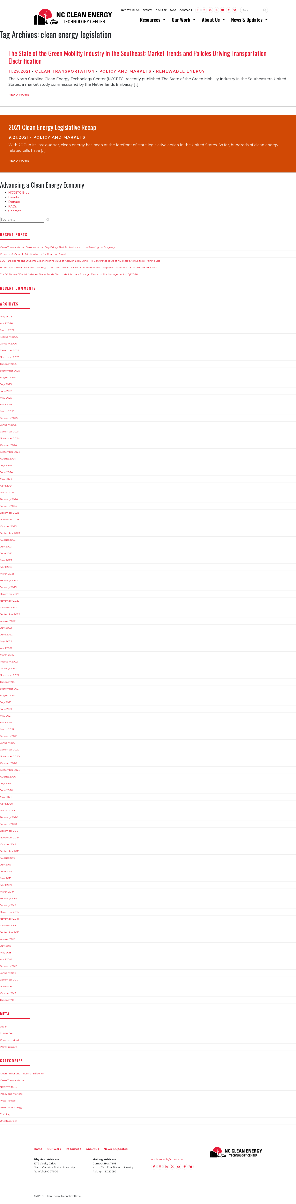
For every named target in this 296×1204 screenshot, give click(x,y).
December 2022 (9, 594)
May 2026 (6, 316)
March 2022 (7, 655)
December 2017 (9, 979)
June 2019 (6, 871)
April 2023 (6, 567)
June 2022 (6, 634)
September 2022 (10, 614)
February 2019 (8, 898)
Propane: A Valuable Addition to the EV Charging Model (33, 254)
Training (5, 1114)
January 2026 (8, 343)
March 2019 (7, 891)
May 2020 (6, 797)
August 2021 (7, 695)
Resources (151, 19)
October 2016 (8, 1000)
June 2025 (6, 391)
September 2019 (9, 851)
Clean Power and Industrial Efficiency (22, 1073)
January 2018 (8, 973)
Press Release (7, 1100)
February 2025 (8, 418)
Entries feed (7, 1033)
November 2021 (9, 675)
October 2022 (8, 607)
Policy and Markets (125, 71)
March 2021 (7, 729)
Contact (185, 10)
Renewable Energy (180, 71)
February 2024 (9, 499)
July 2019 (5, 864)
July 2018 (5, 945)
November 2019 (9, 837)
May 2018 (6, 952)
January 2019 (8, 905)
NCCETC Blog (130, 10)
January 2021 (8, 743)
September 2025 (10, 370)
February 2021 (8, 736)
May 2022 (6, 641)
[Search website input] (250, 10)
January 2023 (8, 587)
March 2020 (7, 810)
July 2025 (6, 384)
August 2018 (7, 939)
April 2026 (6, 323)
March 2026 (7, 330)
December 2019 (9, 830)
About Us (211, 19)
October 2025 (8, 364)
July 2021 (5, 702)
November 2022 (9, 600)
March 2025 (7, 411)
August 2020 (8, 776)
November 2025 (9, 357)
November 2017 (9, 986)
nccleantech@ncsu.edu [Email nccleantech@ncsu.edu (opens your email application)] (167, 1159)
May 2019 (5, 878)
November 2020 (10, 756)
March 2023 (7, 573)
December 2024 (9, 431)
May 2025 (6, 397)
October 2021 (8, 682)
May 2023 (6, 560)
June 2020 (6, 790)
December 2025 (9, 350)
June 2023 (6, 553)
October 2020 (8, 763)
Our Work (182, 19)
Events (148, 10)
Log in (3, 1026)
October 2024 (8, 445)
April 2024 (6, 485)
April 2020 (6, 803)
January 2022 (8, 668)
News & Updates (247, 19)
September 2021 (9, 688)
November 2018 (9, 918)
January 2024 (8, 506)
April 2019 (6, 885)
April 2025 (6, 404)
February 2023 (9, 580)
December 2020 (10, 749)
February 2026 (9, 337)
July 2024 (6, 465)
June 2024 (6, 472)
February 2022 (9, 661)
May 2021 (5, 715)
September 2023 (10, 533)
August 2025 (7, 377)
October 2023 (8, 526)
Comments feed (9, 1040)
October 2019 (8, 844)
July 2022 (6, 627)
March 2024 (7, 492)
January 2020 (8, 824)
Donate (161, 10)
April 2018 (6, 959)
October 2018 (8, 925)
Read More (19, 94)
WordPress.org (8, 1046)
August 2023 (8, 540)
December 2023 (9, 512)
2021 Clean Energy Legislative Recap (52, 127)
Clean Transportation (65, 71)
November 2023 (9, 519)
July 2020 (6, 783)
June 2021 (6, 709)
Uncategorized (8, 1120)
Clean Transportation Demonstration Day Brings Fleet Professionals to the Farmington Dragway (57, 247)
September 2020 (10, 770)
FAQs (173, 10)
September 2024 (10, 452)
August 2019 (7, 858)
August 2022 (8, 621)
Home (38, 1148)
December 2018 (9, 912)
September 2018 (10, 932)
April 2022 (6, 648)
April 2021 (6, 722)
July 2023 (6, 546)
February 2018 (8, 966)
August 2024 (8, 458)
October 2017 (8, 993)
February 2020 (9, 817)
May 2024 (6, 479)
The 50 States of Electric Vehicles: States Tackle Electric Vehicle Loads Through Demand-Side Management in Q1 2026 (69, 274)
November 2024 (10, 438)
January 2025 (8, 424)
